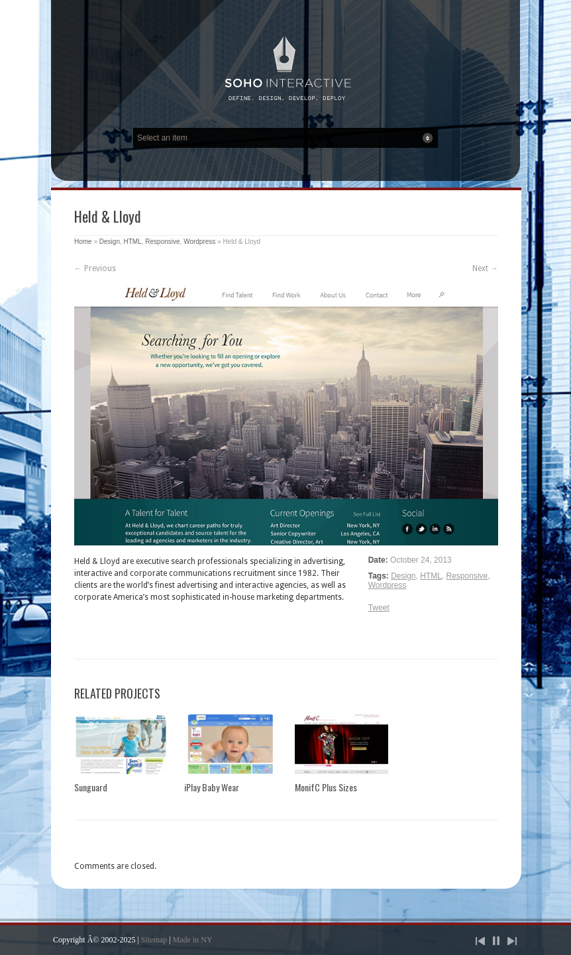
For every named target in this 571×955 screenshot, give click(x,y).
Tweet (378, 607)
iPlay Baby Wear (211, 787)
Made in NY (193, 939)
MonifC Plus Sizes (326, 787)
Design (109, 241)
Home (83, 241)
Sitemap (154, 939)
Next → (485, 268)
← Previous (95, 268)
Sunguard (90, 787)
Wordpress (199, 241)
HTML (133, 241)
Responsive (162, 241)
